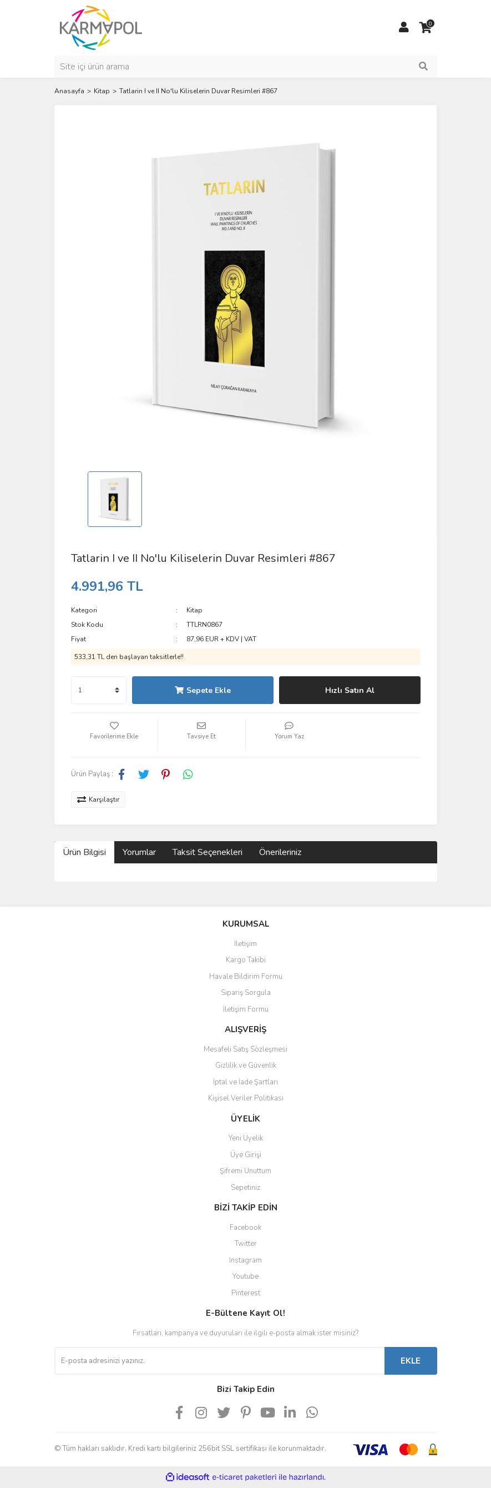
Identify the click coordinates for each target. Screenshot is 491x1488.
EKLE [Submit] (411, 1360)
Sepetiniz (245, 1188)
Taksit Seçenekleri (207, 852)
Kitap (194, 610)
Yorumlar (139, 852)
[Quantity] (98, 690)
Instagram (245, 1260)
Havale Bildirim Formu (245, 977)
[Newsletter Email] (219, 1361)
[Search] (245, 67)
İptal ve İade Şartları (245, 1082)
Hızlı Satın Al (349, 690)
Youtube (245, 1276)
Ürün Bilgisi (84, 852)
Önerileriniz (280, 852)
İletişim (245, 944)
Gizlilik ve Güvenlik (245, 1065)
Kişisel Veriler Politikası (246, 1098)
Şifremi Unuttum (245, 1171)
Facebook (245, 1228)
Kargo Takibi (246, 960)
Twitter (246, 1244)
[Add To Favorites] (114, 735)
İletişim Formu (246, 1009)
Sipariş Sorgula (246, 993)
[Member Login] (404, 27)
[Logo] (101, 27)
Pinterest (245, 1293)
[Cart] (426, 28)
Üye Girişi (245, 1155)
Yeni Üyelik (246, 1138)
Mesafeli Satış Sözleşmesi (245, 1049)
